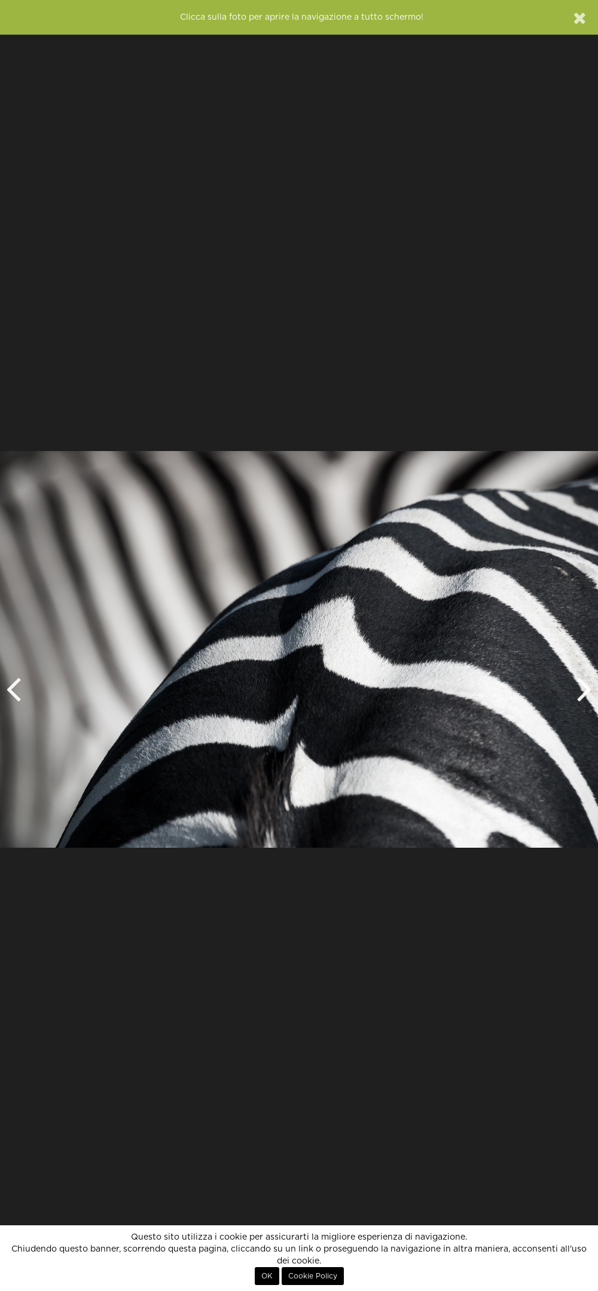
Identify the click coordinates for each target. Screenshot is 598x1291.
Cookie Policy (312, 1276)
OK (267, 1276)
